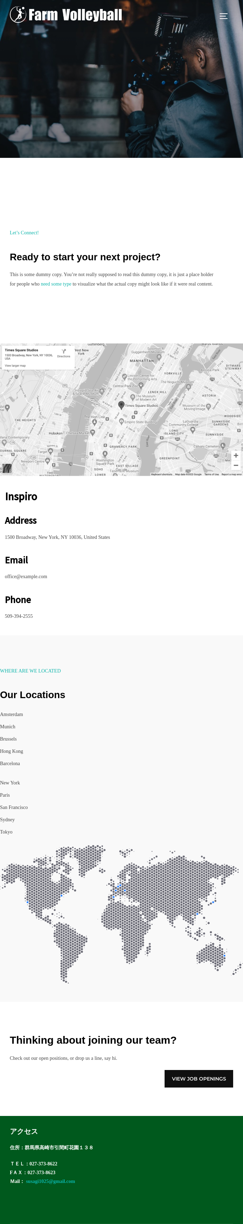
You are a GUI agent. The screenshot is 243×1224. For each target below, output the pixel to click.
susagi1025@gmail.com (50, 1181)
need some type (56, 284)
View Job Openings (199, 1079)
